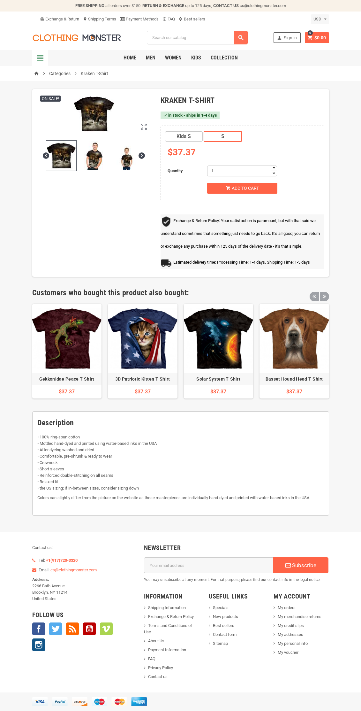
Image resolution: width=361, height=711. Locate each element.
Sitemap (220, 643)
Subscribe (300, 565)
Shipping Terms (99, 19)
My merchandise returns (299, 616)
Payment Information (167, 649)
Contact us (158, 676)
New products (225, 616)
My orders (287, 607)
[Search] (197, 37)
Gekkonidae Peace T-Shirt (66, 379)
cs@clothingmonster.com (263, 5)
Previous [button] (314, 293)
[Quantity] (239, 171)
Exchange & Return (59, 19)
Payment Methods (139, 19)
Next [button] (324, 293)
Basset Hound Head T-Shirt (294, 379)
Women (173, 58)
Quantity (175, 170)
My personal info (293, 643)
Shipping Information (167, 607)
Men (150, 58)
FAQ (168, 19)
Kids (196, 58)
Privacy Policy (160, 667)
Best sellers (192, 19)
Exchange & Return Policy (171, 616)
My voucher (288, 652)
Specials (221, 607)
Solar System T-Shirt (218, 379)
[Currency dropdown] (320, 19)
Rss (72, 628)
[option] (67, 351)
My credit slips (291, 625)
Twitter (55, 628)
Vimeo (106, 628)
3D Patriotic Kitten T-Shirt (142, 379)
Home (130, 58)
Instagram (38, 644)
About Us (156, 640)
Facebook (38, 628)
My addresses (290, 634)
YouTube (89, 628)
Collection (224, 58)
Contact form (225, 634)
